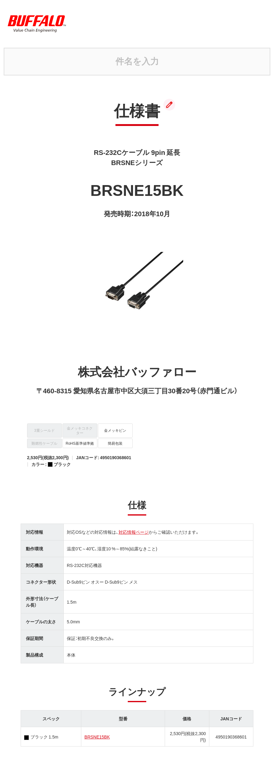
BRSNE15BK (97, 737)
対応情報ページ (134, 532)
